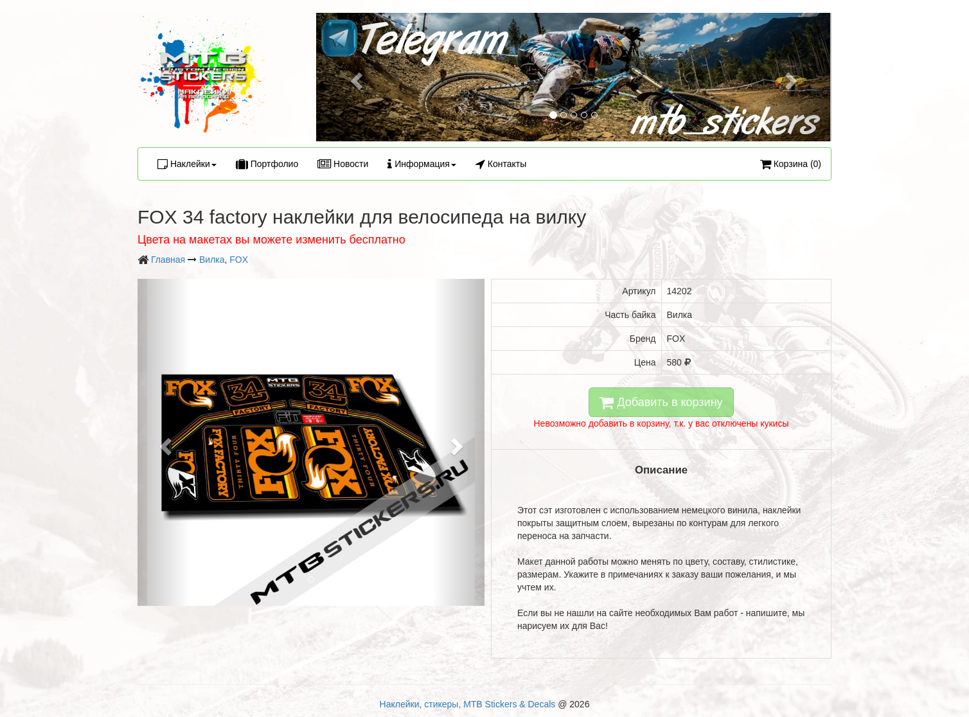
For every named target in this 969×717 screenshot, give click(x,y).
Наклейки (187, 164)
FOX (238, 259)
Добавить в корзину (661, 402)
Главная (168, 259)
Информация (421, 164)
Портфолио (267, 164)
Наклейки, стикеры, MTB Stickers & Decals (468, 704)
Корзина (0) (790, 164)
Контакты (501, 164)
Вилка (212, 259)
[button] (354, 77)
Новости (342, 164)
